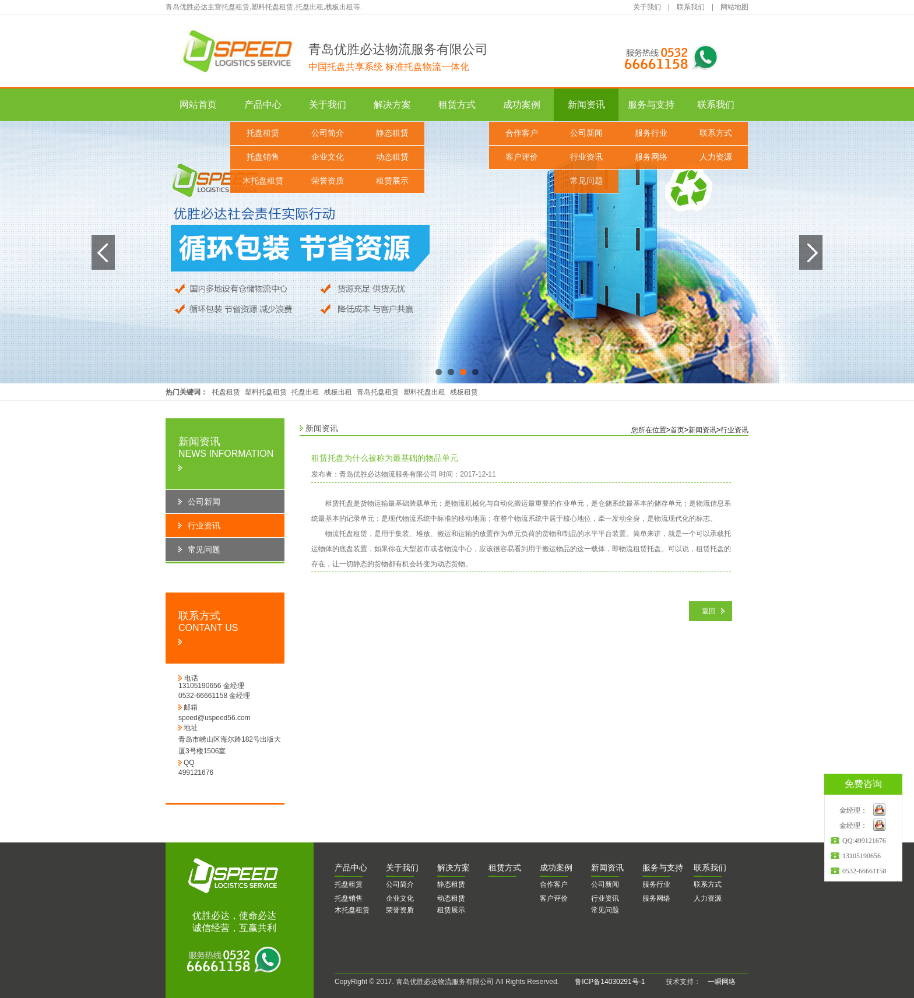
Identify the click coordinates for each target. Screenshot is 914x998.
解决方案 (392, 105)
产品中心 (263, 105)
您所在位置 (648, 430)
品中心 (351, 867)
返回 (709, 611)
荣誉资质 (327, 181)
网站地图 (734, 7)
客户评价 (521, 157)
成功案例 (521, 105)
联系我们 (691, 7)
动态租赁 (392, 157)
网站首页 (198, 105)
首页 (677, 430)
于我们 (402, 867)
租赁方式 (457, 105)
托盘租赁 (263, 133)
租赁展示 (392, 181)
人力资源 (715, 157)
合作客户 (521, 133)
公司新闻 (586, 133)
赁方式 (504, 867)
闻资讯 (607, 867)
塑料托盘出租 (424, 392)
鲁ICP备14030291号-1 (610, 982)
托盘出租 (305, 392)
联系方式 (715, 133)
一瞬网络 (718, 982)
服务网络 (651, 157)
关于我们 (647, 7)
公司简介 (327, 133)
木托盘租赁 (262, 181)
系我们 (710, 867)
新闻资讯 (586, 105)
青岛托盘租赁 (378, 392)
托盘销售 (263, 157)
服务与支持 (651, 105)
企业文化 (327, 157)
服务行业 (651, 133)
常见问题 (586, 181)
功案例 (556, 867)
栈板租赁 (464, 392)
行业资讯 (586, 157)
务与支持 (662, 867)
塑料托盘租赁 (266, 392)
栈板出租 (338, 392)
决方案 (453, 867)
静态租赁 (392, 133)
